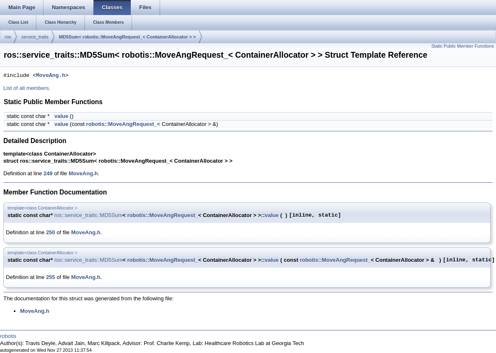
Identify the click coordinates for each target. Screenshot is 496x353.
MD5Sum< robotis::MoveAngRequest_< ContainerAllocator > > (127, 36)
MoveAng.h (50, 75)
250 (50, 232)
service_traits (34, 36)
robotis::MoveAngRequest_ (121, 124)
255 (50, 277)
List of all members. (27, 88)
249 (48, 173)
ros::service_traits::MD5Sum (88, 215)
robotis (8, 336)
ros (8, 36)
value (61, 116)
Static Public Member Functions (462, 46)
